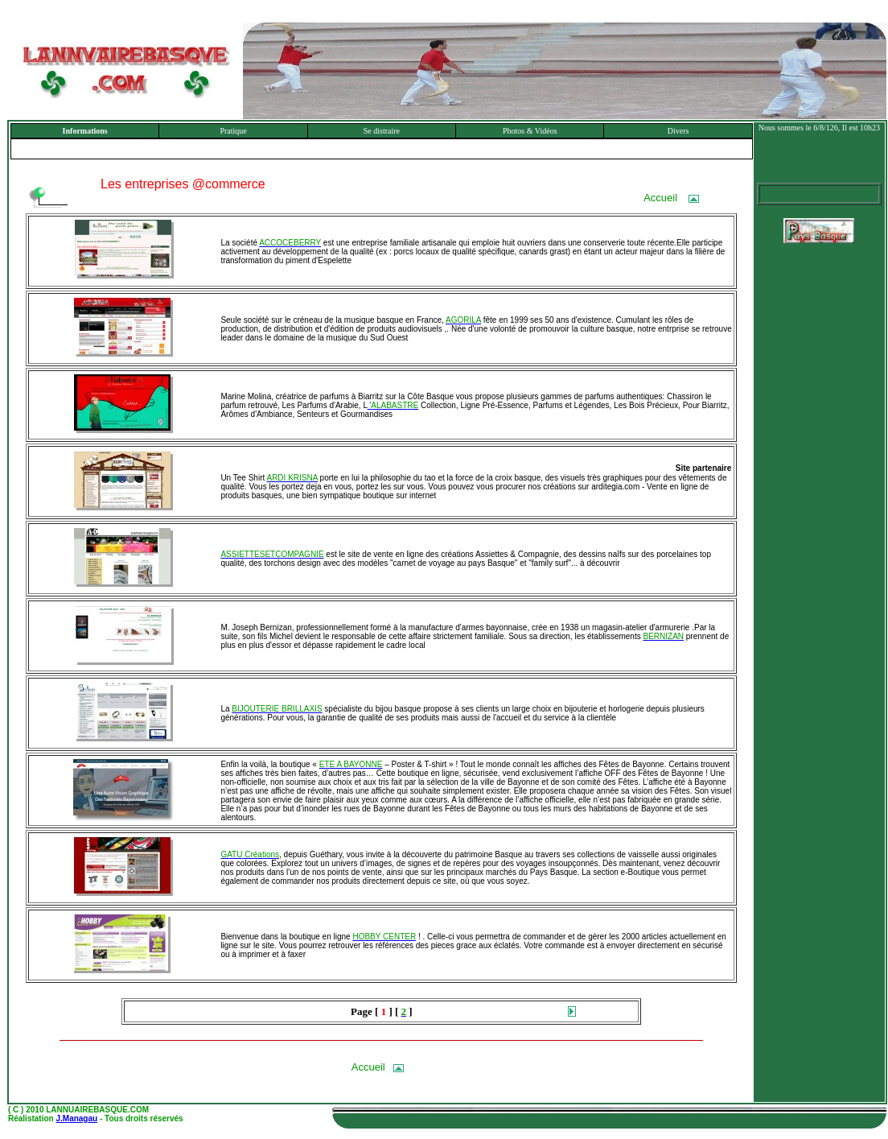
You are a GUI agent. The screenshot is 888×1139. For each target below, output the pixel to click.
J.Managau (76, 1118)
